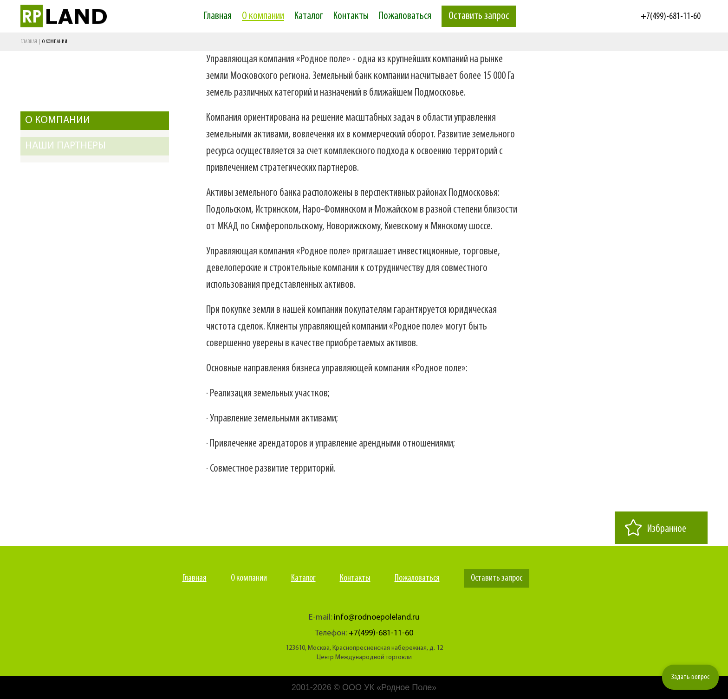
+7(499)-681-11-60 (671, 16)
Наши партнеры (65, 146)
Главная (218, 16)
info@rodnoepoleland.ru (377, 617)
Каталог (308, 16)
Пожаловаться (405, 16)
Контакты (351, 16)
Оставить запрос (478, 16)
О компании (263, 16)
